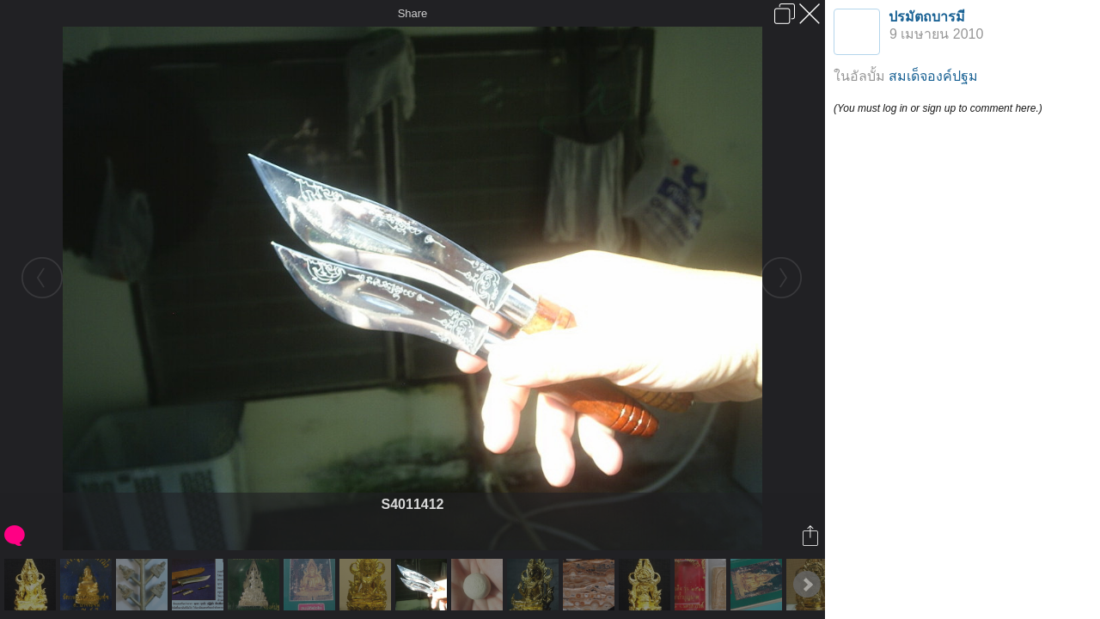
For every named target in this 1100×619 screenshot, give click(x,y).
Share (413, 13)
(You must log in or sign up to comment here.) (938, 108)
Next (807, 584)
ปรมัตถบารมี (927, 16)
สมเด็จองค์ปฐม (933, 76)
